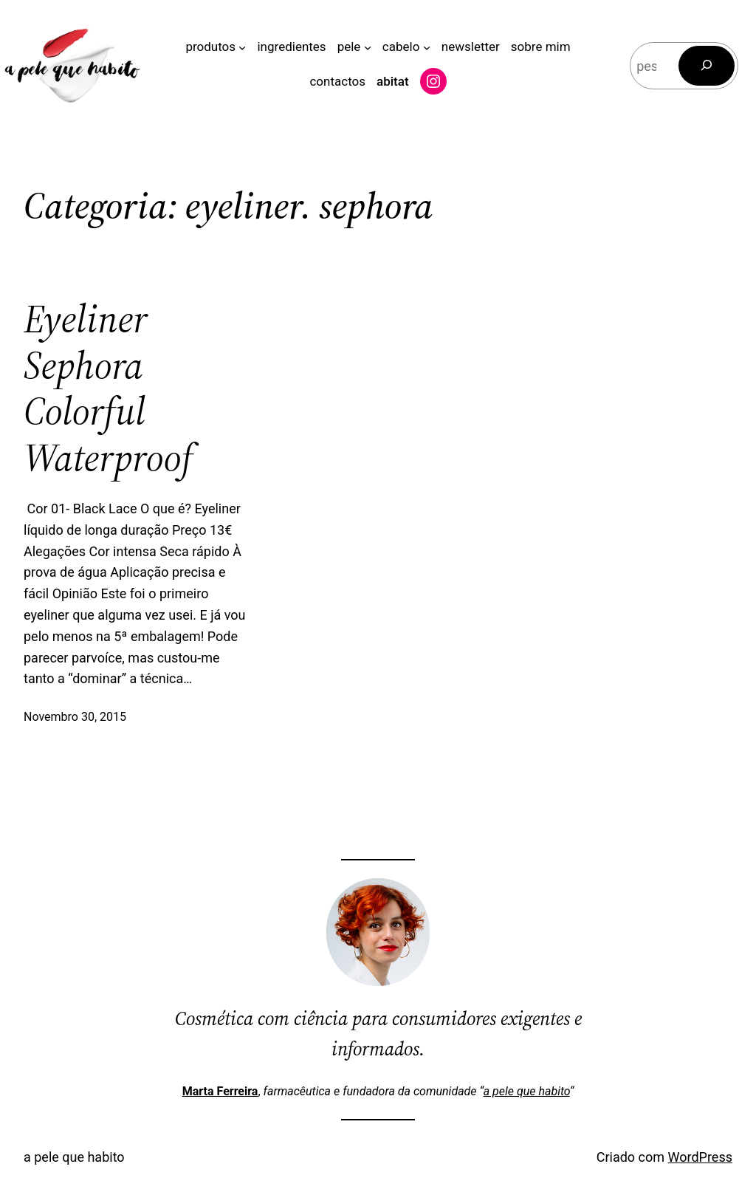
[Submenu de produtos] (242, 47)
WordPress (700, 1157)
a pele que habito (527, 1091)
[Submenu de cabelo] (426, 47)
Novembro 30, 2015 (75, 717)
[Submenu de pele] (367, 47)
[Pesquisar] (706, 66)
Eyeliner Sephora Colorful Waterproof (108, 388)
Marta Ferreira (220, 1091)
